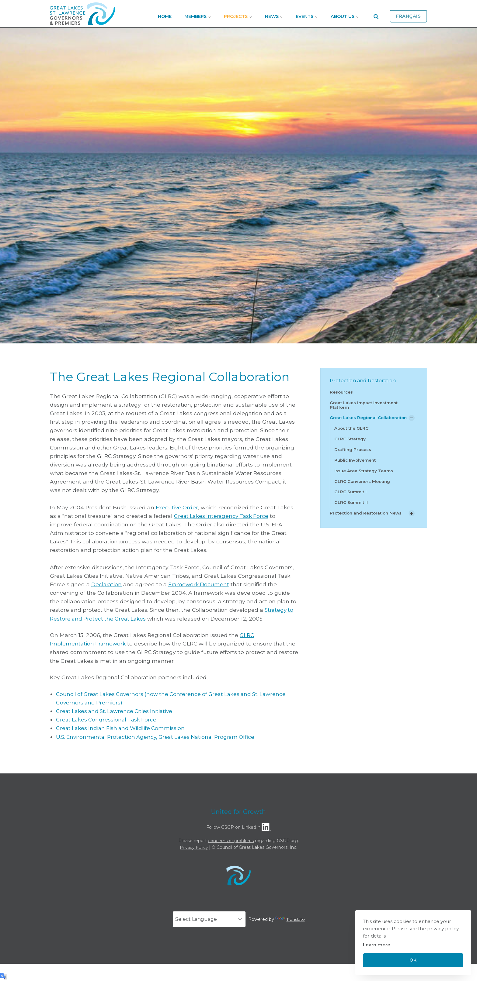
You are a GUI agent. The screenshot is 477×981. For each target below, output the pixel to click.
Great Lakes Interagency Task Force (223, 516)
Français (408, 13)
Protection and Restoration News (368, 519)
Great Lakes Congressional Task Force (107, 719)
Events (299, 13)
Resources (341, 392)
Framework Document (200, 584)
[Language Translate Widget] (208, 919)
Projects (220, 13)
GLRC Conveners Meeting (363, 487)
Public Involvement (356, 466)
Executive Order (177, 507)
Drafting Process (353, 455)
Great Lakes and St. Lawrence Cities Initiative (116, 711)
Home (136, 13)
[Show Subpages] (412, 421)
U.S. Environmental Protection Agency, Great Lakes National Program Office (158, 736)
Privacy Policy (194, 847)
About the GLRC (352, 433)
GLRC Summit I (350, 498)
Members (175, 13)
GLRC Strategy (350, 444)
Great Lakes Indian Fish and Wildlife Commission (122, 728)
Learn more (376, 945)
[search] (376, 13)
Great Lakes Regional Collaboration (354, 420)
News (261, 13)
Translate (290, 919)
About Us (342, 13)
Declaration (106, 584)
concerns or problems (231, 840)
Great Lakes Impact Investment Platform (365, 405)
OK (412, 960)
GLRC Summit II (351, 508)
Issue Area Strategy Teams (364, 476)
